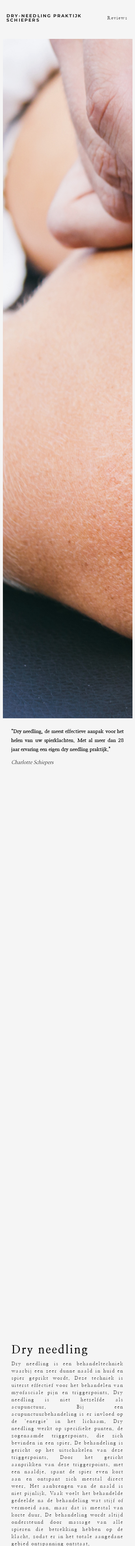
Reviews (117, 18)
